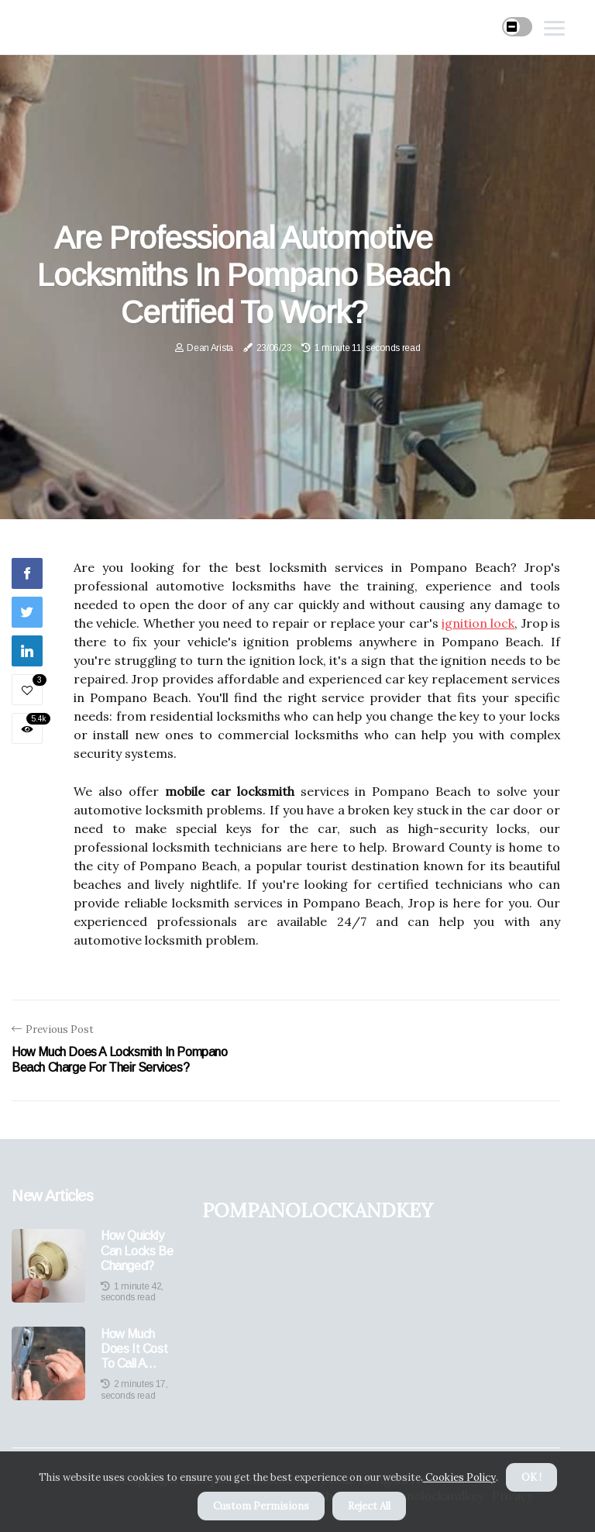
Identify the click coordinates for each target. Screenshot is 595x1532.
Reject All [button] (369, 1506)
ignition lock (478, 623)
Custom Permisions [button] (261, 1506)
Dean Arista (210, 348)
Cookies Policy (459, 1477)
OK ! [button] (531, 1477)
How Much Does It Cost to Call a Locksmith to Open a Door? (137, 1349)
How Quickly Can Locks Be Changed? (137, 1250)
